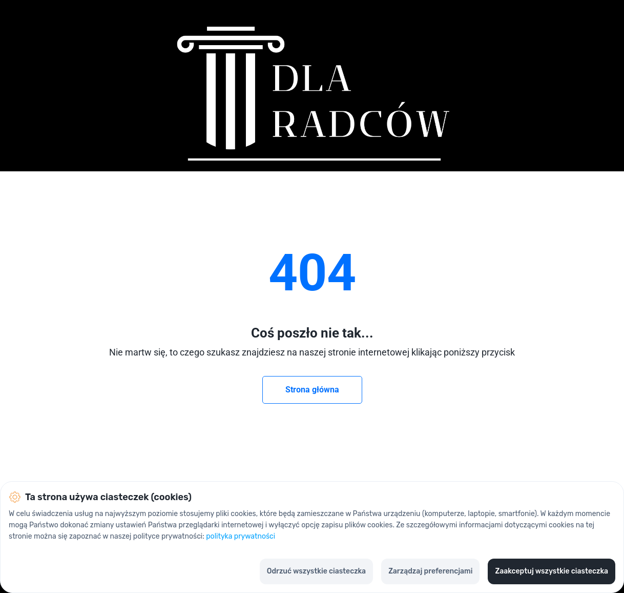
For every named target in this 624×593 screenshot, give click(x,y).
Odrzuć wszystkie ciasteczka (316, 571)
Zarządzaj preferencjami (430, 571)
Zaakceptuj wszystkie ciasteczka (551, 571)
